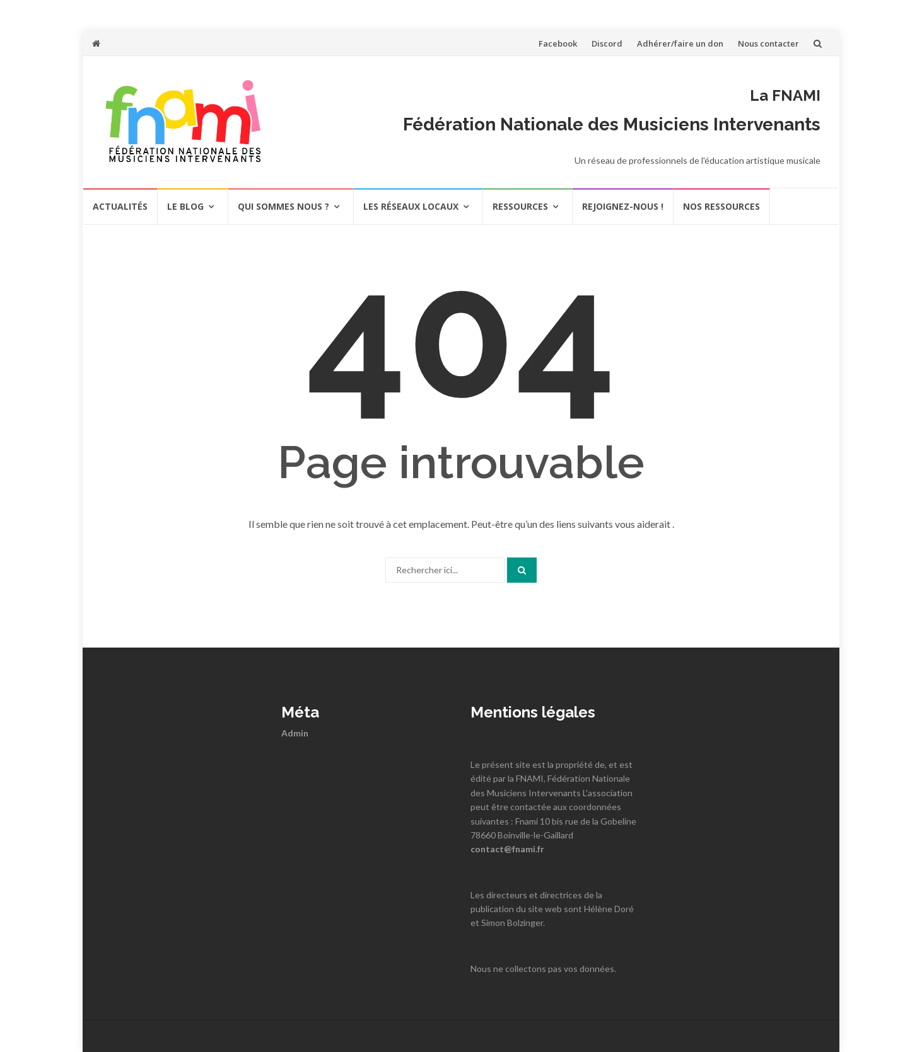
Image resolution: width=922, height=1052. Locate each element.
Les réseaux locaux (410, 206)
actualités (120, 206)
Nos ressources (721, 206)
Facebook (558, 43)
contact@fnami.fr (507, 848)
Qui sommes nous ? (283, 206)
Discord (607, 43)
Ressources (520, 206)
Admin (294, 733)
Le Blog (185, 206)
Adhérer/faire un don (680, 43)
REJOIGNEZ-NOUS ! (622, 206)
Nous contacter (768, 43)
